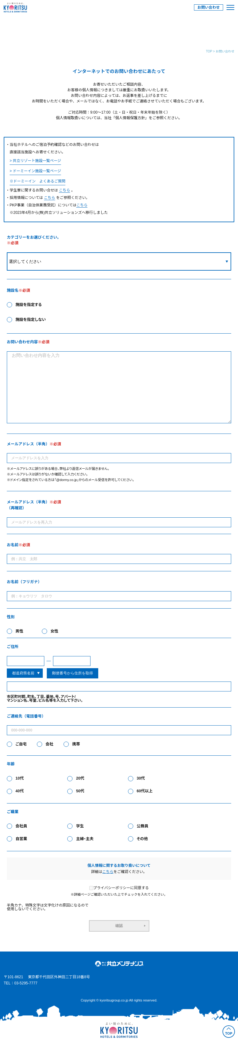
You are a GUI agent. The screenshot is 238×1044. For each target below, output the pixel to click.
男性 (19, 631)
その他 (142, 839)
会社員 (21, 826)
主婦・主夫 (84, 839)
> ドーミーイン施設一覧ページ (35, 171)
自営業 (21, 839)
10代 (19, 778)
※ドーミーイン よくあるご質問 (37, 181)
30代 (141, 778)
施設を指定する (28, 305)
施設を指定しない (30, 320)
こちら (64, 190)
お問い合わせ (208, 7)
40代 (19, 791)
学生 (80, 826)
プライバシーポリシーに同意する (119, 888)
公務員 (142, 826)
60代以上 (144, 791)
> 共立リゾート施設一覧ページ (35, 161)
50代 (80, 791)
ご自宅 (21, 744)
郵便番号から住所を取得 (72, 673)
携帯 (76, 744)
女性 (54, 631)
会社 (49, 744)
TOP (209, 51)
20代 (80, 778)
